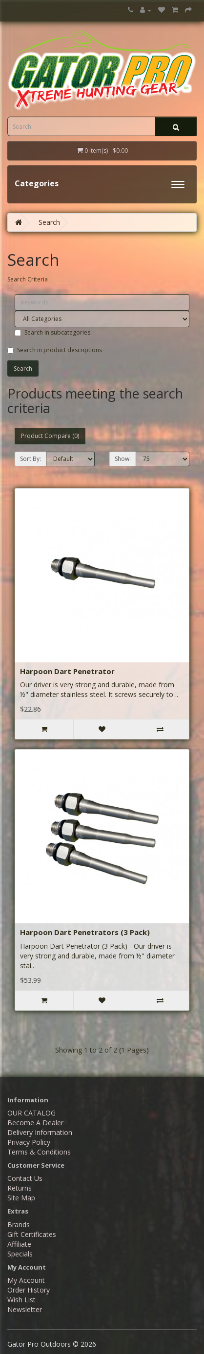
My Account (26, 1280)
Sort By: (30, 459)
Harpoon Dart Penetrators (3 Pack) (85, 932)
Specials (20, 1253)
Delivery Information (39, 1132)
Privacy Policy (28, 1142)
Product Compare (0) (50, 436)
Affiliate (19, 1244)
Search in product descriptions (54, 350)
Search (49, 222)
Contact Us (24, 1178)
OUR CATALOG (31, 1112)
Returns (19, 1188)
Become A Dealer (35, 1122)
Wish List (21, 1299)
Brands (18, 1224)
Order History (28, 1289)
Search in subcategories (52, 332)
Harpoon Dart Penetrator (67, 671)
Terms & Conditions (39, 1151)
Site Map (21, 1197)
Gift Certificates (31, 1234)
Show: (123, 459)
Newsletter (24, 1309)
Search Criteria (27, 279)
